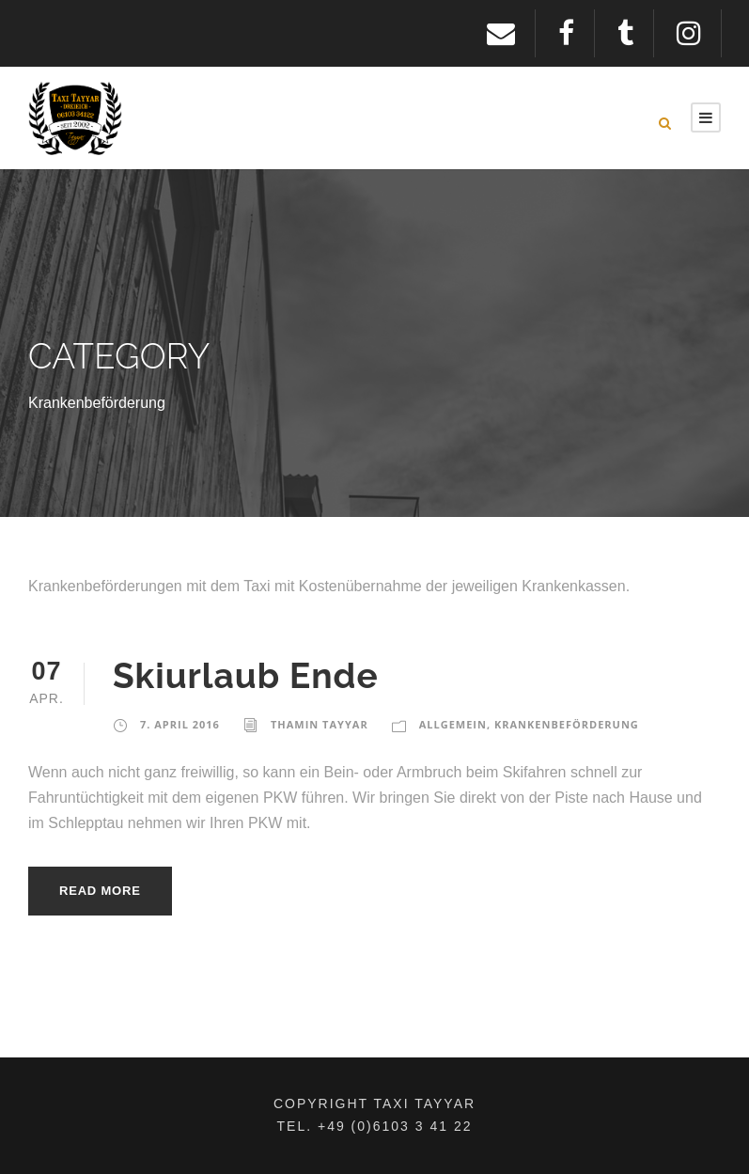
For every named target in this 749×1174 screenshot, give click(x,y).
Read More (100, 891)
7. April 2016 (180, 724)
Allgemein (453, 724)
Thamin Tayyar (319, 724)
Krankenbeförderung (566, 724)
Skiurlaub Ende (246, 676)
